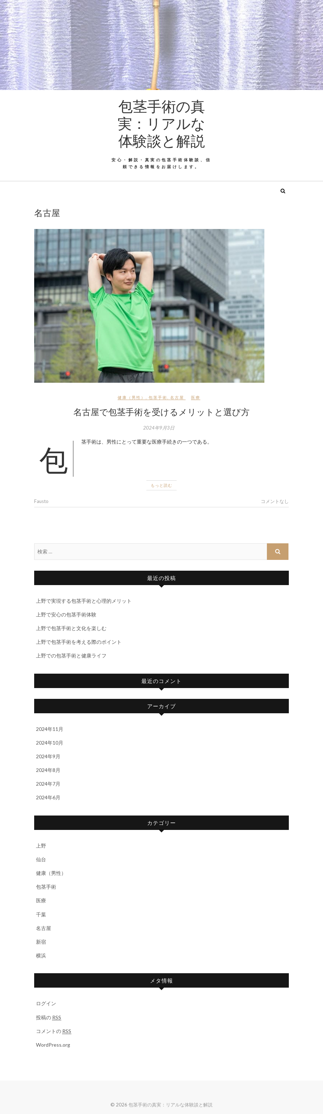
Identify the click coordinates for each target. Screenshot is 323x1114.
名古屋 (177, 397)
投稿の (48, 1017)
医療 (195, 397)
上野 (41, 846)
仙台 (41, 859)
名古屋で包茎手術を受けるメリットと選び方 (161, 411)
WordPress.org (53, 1045)
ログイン (46, 1003)
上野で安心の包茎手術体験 (66, 614)
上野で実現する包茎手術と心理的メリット (84, 601)
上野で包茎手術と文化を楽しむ (71, 628)
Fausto (41, 501)
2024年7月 (48, 784)
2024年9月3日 (158, 428)
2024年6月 (48, 797)
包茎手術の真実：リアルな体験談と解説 (161, 123)
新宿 (41, 942)
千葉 (41, 914)
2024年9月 (48, 756)
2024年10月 (49, 743)
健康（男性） (132, 397)
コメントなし (275, 501)
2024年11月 (49, 729)
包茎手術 (158, 397)
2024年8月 (48, 770)
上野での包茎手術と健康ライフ (71, 655)
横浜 (41, 955)
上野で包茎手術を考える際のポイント (79, 642)
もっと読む (161, 485)
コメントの (53, 1031)
